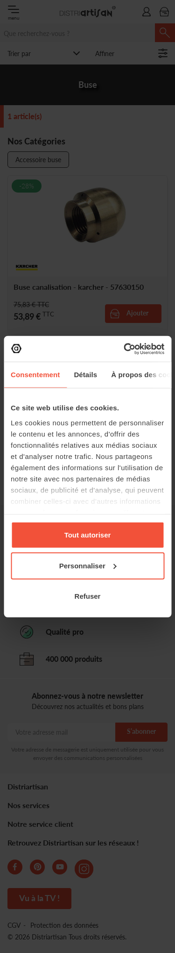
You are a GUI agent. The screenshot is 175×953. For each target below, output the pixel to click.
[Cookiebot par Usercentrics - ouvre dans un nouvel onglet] (124, 349)
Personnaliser (88, 565)
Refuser (88, 596)
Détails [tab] (85, 375)
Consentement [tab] (35, 375)
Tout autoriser (87, 535)
